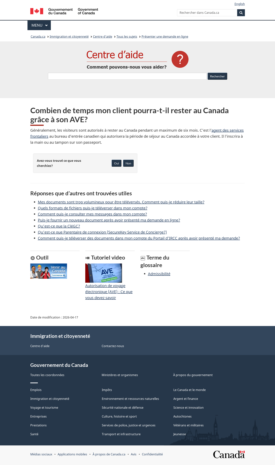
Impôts (107, 390)
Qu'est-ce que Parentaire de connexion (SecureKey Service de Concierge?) (102, 232)
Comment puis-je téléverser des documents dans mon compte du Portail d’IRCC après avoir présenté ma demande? (139, 238)
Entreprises (38, 416)
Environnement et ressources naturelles (130, 399)
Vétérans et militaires (188, 425)
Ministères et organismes (120, 375)
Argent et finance (185, 399)
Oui (116, 163)
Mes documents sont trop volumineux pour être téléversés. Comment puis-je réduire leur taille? (121, 202)
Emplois (36, 390)
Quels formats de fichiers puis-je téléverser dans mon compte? (92, 208)
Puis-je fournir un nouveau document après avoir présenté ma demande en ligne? (109, 220)
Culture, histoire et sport (119, 416)
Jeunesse (179, 434)
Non (128, 163)
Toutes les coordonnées (47, 375)
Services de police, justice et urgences (128, 425)
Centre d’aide (102, 36)
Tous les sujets (127, 36)
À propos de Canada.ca (109, 454)
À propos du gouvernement (193, 375)
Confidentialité (152, 454)
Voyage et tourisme (44, 407)
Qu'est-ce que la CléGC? (59, 226)
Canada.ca (38, 36)
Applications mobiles (72, 454)
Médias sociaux (41, 454)
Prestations (38, 425)
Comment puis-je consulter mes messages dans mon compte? (92, 214)
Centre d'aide (40, 346)
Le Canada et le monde (189, 390)
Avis (133, 454)
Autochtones (182, 416)
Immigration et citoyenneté (69, 36)
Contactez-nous (113, 346)
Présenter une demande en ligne (165, 36)
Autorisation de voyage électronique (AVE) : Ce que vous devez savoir (109, 285)
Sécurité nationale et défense (122, 407)
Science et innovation (188, 407)
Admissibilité (159, 273)
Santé (34, 434)
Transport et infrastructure (121, 434)
